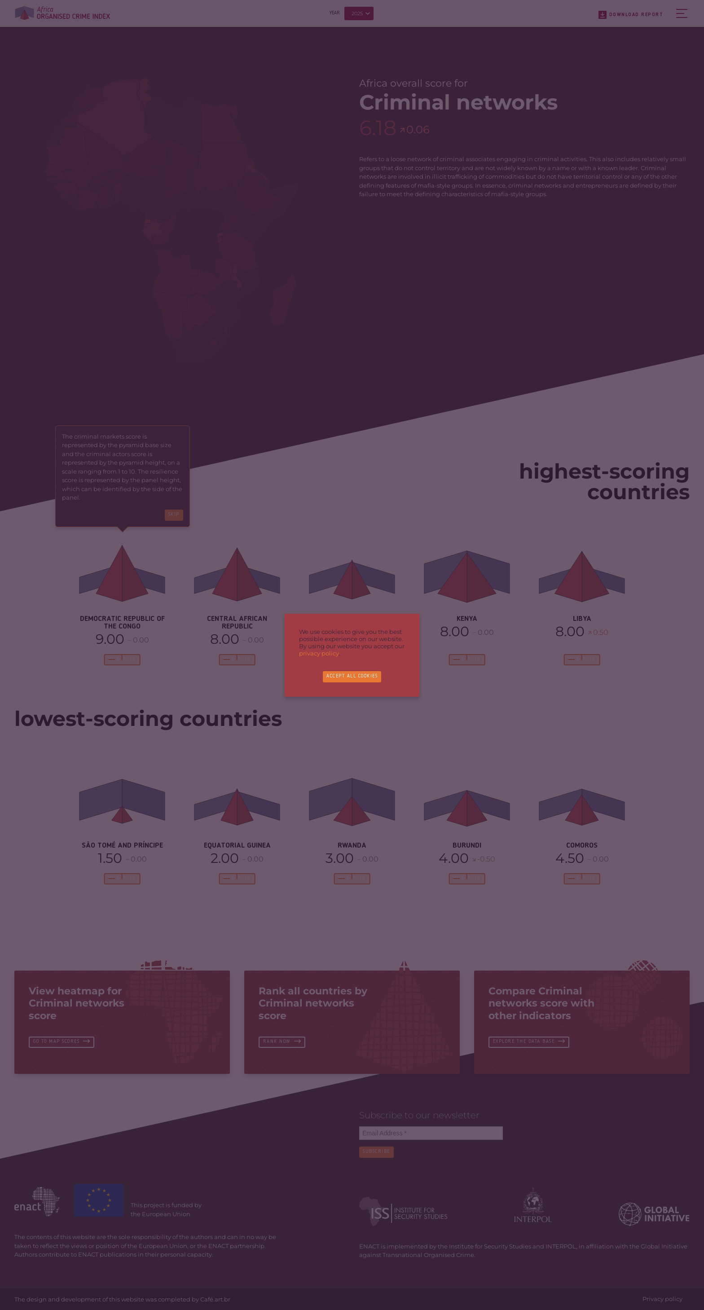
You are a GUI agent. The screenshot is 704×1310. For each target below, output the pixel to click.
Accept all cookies (352, 676)
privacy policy (319, 653)
